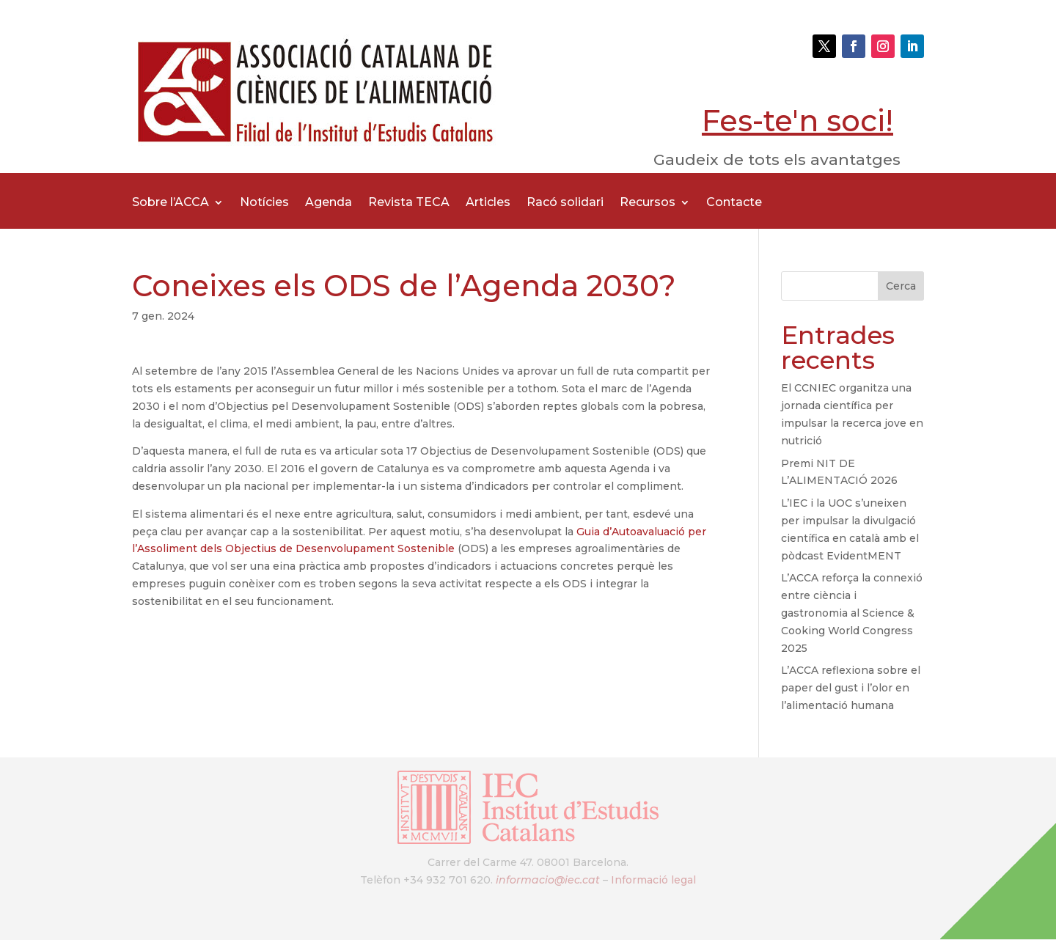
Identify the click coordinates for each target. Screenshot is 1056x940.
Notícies (264, 203)
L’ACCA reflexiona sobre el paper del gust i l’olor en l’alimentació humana (850, 688)
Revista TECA (409, 203)
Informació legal (653, 879)
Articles (488, 203)
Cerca (901, 286)
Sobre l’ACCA (170, 203)
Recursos (647, 203)
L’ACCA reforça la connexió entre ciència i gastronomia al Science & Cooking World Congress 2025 (852, 612)
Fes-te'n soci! (797, 121)
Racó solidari (565, 203)
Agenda (328, 203)
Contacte (734, 203)
